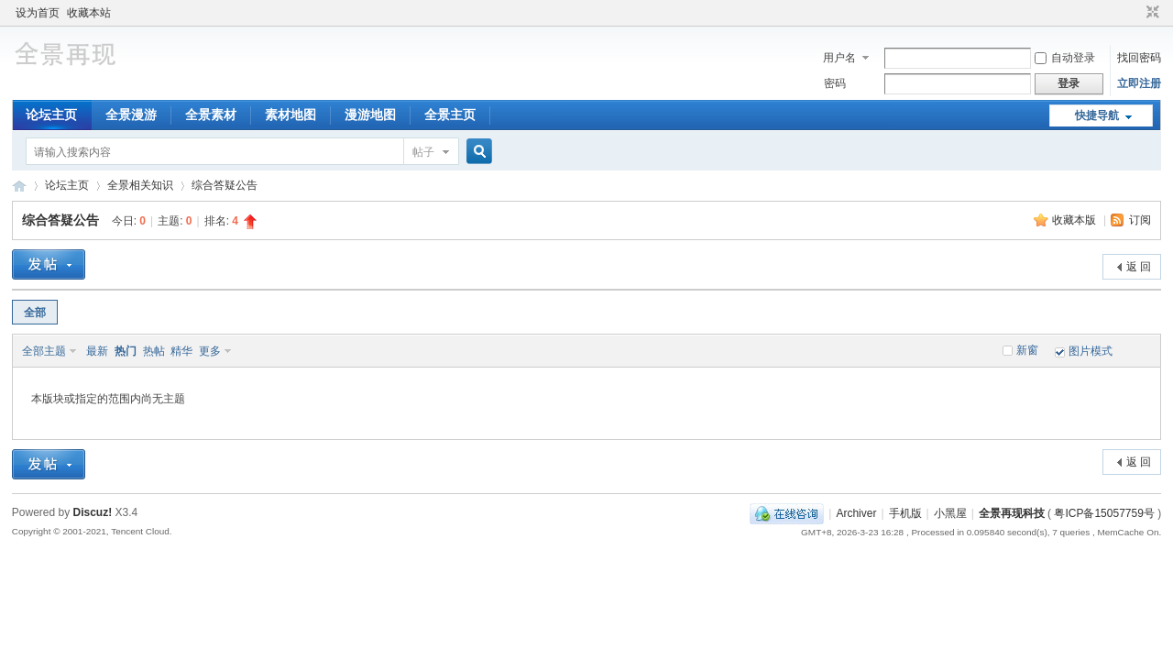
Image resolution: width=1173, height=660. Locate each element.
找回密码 (1139, 57)
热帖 (154, 351)
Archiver (856, 513)
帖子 (423, 152)
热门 (126, 351)
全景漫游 (131, 114)
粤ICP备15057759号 (1104, 513)
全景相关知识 (140, 185)
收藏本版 (1075, 220)
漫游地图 (370, 114)
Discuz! (93, 512)
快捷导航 (1097, 115)
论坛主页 (51, 114)
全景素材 (210, 114)
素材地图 (290, 114)
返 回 (1138, 266)
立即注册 (1139, 83)
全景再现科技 (1012, 513)
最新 (97, 351)
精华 (181, 351)
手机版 (905, 513)
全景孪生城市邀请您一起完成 (19, 185)
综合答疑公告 (225, 185)
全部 (35, 312)
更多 (210, 351)
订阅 (1140, 220)
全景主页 (450, 114)
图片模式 (1091, 351)
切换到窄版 (1150, 13)
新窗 (1027, 350)
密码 (835, 83)
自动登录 (1065, 57)
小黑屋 (950, 513)
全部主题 (44, 351)
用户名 (839, 57)
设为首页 (38, 12)
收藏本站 (89, 12)
